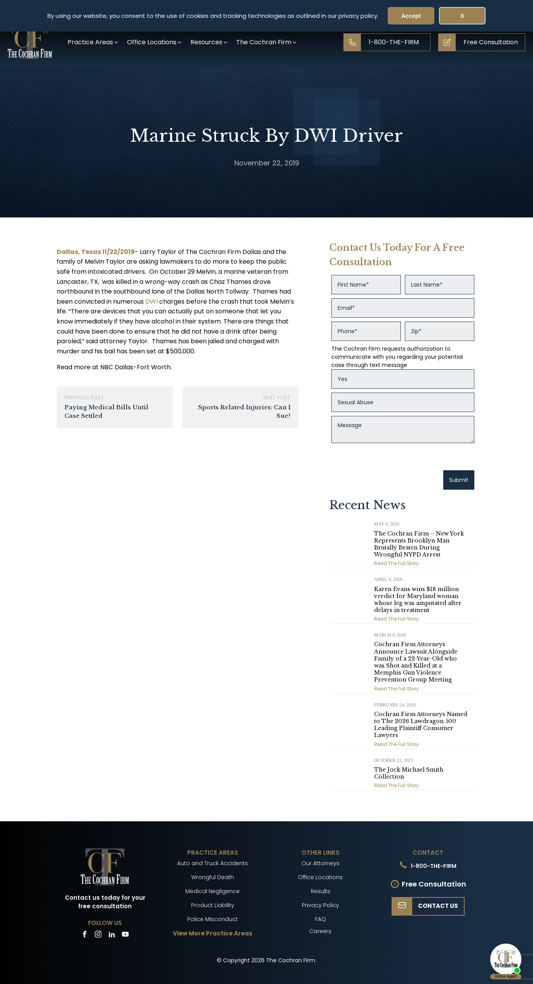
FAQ (320, 919)
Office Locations (320, 877)
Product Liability (212, 905)
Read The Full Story (396, 563)
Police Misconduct (212, 919)
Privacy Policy (320, 905)
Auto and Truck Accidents (212, 863)
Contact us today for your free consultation (105, 902)
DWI (151, 301)
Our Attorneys (320, 863)
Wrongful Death (212, 877)
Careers (320, 931)
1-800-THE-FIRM (433, 866)
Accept (411, 15)
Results (320, 891)
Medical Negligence (212, 891)
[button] (93, 42)
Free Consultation (434, 884)
